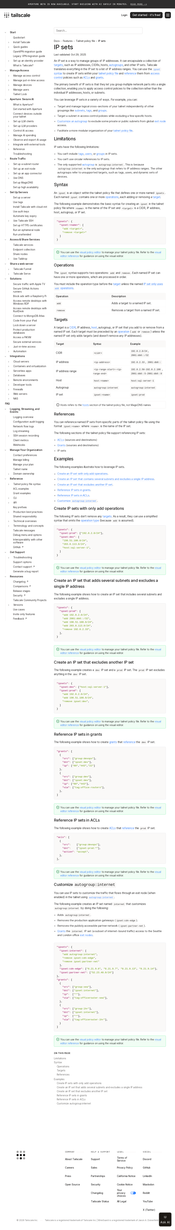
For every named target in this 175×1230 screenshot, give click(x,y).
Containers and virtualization (29, 366)
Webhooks (19, 444)
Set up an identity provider (28, 60)
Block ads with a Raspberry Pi (30, 296)
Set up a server (22, 197)
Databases (19, 375)
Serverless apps (22, 370)
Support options (22, 562)
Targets (61, 1070)
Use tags (18, 202)
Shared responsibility (25, 516)
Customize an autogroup (72, 121)
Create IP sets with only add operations (79, 1083)
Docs (56, 41)
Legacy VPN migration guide (29, 56)
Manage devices (22, 85)
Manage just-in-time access (29, 80)
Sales (94, 1167)
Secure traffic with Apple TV (29, 284)
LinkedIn (147, 1176)
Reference (19, 149)
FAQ (7, 403)
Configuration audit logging (28, 421)
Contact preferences (25, 455)
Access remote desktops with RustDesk (30, 310)
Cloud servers (21, 361)
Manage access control (26, 75)
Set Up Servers (19, 192)
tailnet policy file (108, 73)
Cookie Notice (125, 1184)
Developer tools (22, 384)
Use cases (19, 609)
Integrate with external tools (29, 144)
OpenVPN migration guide (27, 51)
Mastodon (148, 1184)
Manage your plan (23, 464)
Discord (147, 1159)
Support (95, 1159)
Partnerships (98, 1176)
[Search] (98, 30)
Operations (63, 1066)
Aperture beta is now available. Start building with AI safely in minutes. (87, 4)
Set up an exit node (24, 168)
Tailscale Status (100, 1201)
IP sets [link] (102, 41)
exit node (160, 121)
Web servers (20, 393)
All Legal (121, 1201)
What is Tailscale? (23, 65)
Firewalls (18, 389)
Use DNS (18, 177)
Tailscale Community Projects (30, 600)
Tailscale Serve (22, 273)
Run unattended (22, 234)
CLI (15, 497)
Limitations (60, 1058)
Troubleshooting (22, 153)
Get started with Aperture (27, 109)
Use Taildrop (20, 258)
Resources (16, 576)
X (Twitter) (149, 1209)
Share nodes (20, 254)
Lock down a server (24, 325)
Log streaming (21, 431)
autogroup (88, 164)
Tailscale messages (24, 530)
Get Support (17, 552)
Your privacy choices (126, 1193)
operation (124, 331)
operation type (90, 520)
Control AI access (23, 130)
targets (58, 65)
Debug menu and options (27, 535)
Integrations (17, 356)
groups (102, 110)
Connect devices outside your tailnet (27, 115)
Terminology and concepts (28, 525)
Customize (77, 500)
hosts (85, 405)
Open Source (72, 1184)
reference (130, 73)
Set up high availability (26, 187)
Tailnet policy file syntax (27, 484)
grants (99, 77)
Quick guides (20, 46)
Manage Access (19, 70)
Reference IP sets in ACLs (73, 495)
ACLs (86, 77)
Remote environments (25, 380)
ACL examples (21, 488)
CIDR (72, 327)
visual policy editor (90, 252)
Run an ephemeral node (26, 230)
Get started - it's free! (146, 15)
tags (89, 110)
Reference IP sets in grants (73, 490)
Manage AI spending (24, 135)
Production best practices (28, 512)
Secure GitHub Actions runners (26, 290)
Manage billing (21, 459)
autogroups (116, 65)
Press (68, 1176)
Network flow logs (23, 426)
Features (68, 41)
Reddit (146, 1193)
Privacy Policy (125, 1167)
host (94, 327)
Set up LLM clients (23, 121)
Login (124, 15)
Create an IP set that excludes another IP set (84, 484)
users (88, 153)
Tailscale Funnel (22, 269)
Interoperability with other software (27, 541)
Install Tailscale (21, 42)
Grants (61, 445)
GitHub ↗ (18, 547)
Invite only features (24, 614)
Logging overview (23, 417)
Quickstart (19, 37)
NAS (15, 398)
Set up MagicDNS (23, 182)
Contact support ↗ (24, 566)
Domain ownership (23, 473)
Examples (59, 1079)
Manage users (21, 89)
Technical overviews (25, 521)
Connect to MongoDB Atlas (29, 315)
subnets (80, 110)
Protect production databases (24, 331)
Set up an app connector (27, 173)
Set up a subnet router (26, 164)
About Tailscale (73, 1159)
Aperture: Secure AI (22, 99)
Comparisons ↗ (22, 586)
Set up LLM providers (25, 126)
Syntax (58, 1062)
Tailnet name (20, 469)
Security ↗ (19, 595)
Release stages (21, 591)
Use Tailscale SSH (23, 220)
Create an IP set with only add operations (82, 473)
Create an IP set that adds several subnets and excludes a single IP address (99, 1087)
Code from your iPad (25, 320)
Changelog (97, 1193)
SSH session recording (26, 435)
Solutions (16, 278)
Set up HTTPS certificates (28, 225)
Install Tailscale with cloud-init (30, 206)
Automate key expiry (24, 216)
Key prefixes (20, 507)
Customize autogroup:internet (74, 1103)
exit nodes (86, 935)
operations (111, 197)
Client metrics (21, 440)
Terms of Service (122, 1159)
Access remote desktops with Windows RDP (30, 302)
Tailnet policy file (85, 41)
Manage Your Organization (26, 450)
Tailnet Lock (20, 94)
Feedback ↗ (20, 618)
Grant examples (22, 493)
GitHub (146, 1167)
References (63, 1074)
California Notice (126, 1176)
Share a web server (21, 263)
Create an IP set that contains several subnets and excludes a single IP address (105, 479)
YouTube (148, 1201)
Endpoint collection (24, 249)
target (156, 197)
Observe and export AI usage (29, 139)
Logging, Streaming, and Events (25, 410)
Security (95, 1184)
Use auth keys (21, 211)
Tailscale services (23, 244)
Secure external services (27, 342)
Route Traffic (18, 158)
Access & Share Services (25, 239)
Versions (18, 604)
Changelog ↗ (21, 581)
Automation (20, 351)
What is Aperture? (23, 104)
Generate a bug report (25, 571)
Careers (69, 1167)
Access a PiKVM (22, 337)
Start (13, 32)
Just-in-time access (24, 346)
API (15, 502)
